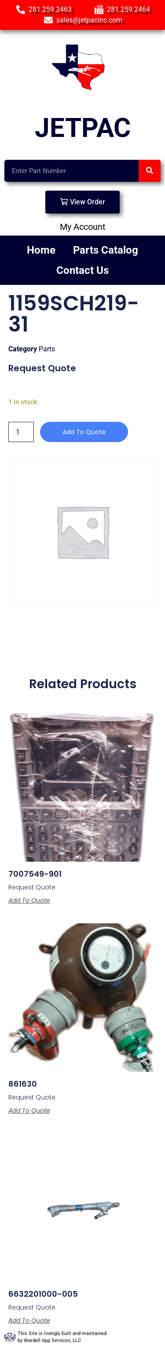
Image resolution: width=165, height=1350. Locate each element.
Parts (47, 349)
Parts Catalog (105, 250)
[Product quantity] (21, 432)
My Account (83, 226)
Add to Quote (84, 432)
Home (41, 250)
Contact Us (82, 270)
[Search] (150, 171)
